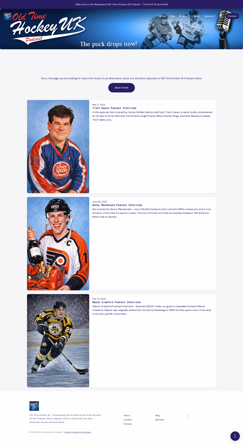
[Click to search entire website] (220, 16)
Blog (172, 16)
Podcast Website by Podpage (77, 432)
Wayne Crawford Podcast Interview (116, 302)
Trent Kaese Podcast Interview (114, 108)
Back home (121, 87)
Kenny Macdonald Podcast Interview (117, 205)
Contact (232, 16)
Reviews (183, 16)
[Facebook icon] (188, 416)
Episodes (209, 16)
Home (163, 16)
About (197, 16)
